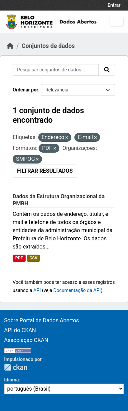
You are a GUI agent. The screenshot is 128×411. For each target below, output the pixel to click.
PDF (19, 258)
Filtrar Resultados (45, 171)
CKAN (15, 367)
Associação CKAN (26, 340)
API (37, 290)
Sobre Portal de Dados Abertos (41, 320)
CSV (33, 258)
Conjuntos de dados (48, 45)
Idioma (11, 379)
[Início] (10, 45)
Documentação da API (77, 290)
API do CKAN (20, 330)
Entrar (114, 5)
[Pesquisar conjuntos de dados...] (56, 70)
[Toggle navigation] (117, 22)
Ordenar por (25, 89)
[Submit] (106, 69)
